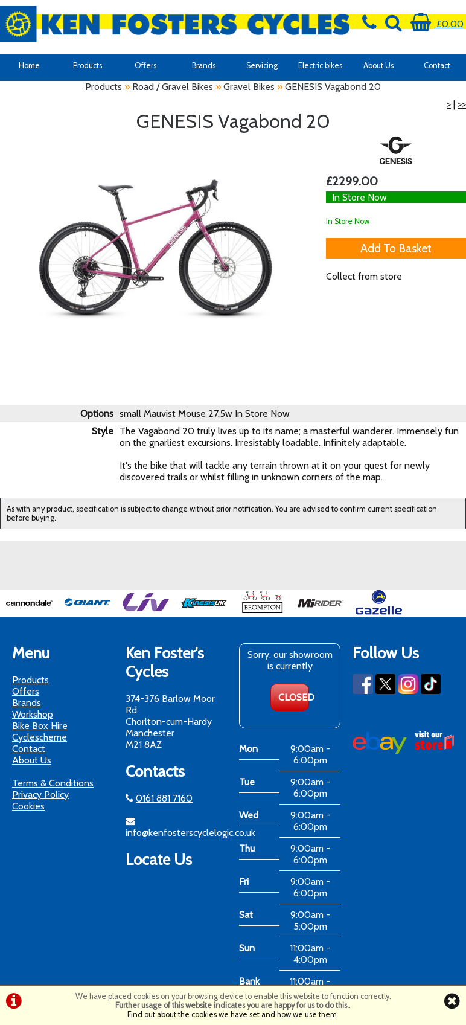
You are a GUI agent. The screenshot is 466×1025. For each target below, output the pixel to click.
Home (29, 65)
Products (87, 65)
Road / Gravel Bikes (172, 86)
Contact (437, 65)
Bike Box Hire (40, 725)
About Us (378, 65)
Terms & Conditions (53, 783)
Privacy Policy (40, 794)
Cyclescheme (39, 737)
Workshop (32, 714)
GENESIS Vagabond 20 (333, 86)
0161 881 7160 (164, 798)
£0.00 (437, 24)
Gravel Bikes (249, 86)
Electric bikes (320, 65)
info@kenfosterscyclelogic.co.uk (190, 832)
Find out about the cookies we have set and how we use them (232, 1014)
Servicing (262, 65)
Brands (203, 65)
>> (462, 104)
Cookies (28, 806)
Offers (145, 65)
